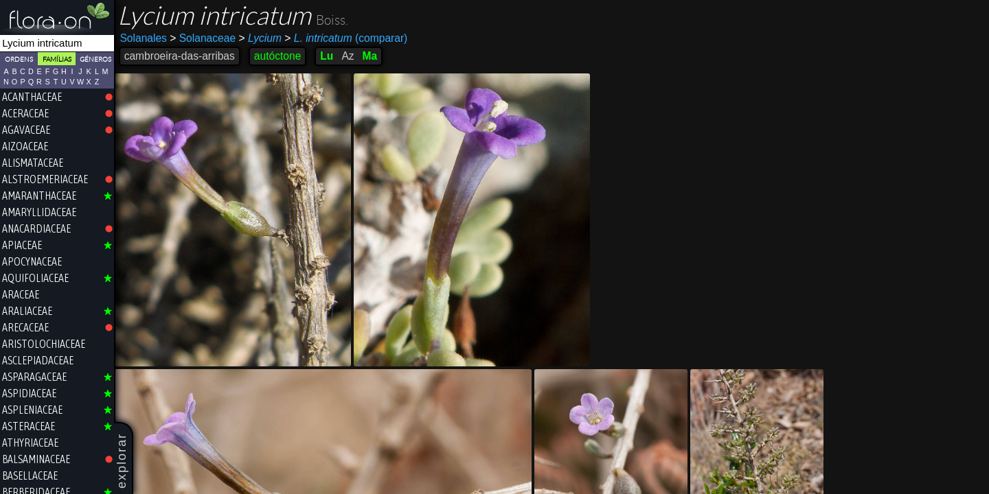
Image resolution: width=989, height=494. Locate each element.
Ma (370, 56)
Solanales (144, 38)
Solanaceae (204, 38)
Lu (327, 56)
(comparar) (347, 38)
